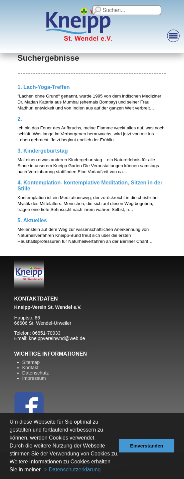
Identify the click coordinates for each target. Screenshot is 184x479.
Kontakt (30, 367)
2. (20, 119)
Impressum (34, 378)
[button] (43, 470)
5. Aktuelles (32, 220)
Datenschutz (35, 373)
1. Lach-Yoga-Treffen (44, 87)
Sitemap (31, 362)
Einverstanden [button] (146, 445)
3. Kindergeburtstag (43, 151)
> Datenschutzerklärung (72, 469)
